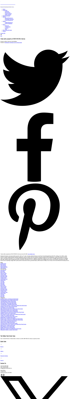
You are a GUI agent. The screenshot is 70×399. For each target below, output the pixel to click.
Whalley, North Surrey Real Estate (7, 327)
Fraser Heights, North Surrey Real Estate (9, 311)
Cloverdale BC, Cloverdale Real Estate (8, 303)
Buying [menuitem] (4, 16)
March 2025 (2, 285)
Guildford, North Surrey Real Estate (8, 313)
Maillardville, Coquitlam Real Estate (7, 317)
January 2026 (3, 274)
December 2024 (3, 289)
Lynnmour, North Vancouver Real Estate (8, 316)
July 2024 (2, 294)
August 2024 (3, 293)
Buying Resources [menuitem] (9, 18)
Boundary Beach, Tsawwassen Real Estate (9, 298)
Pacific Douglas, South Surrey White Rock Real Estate (11, 319)
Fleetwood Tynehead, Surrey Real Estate (13, 42)
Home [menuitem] (4, 9)
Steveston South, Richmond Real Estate (8, 323)
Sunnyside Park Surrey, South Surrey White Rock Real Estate (13, 324)
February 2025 (3, 286)
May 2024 (2, 296)
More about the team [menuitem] (7, 30)
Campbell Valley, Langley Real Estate (8, 301)
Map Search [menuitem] (7, 12)
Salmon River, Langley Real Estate (7, 322)
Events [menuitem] (4, 31)
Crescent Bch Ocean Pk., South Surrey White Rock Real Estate (13, 305)
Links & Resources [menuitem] (9, 20)
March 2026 (2, 272)
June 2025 (2, 282)
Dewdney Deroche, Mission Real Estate (8, 306)
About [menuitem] (4, 24)
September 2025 (3, 279)
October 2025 (3, 278)
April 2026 (2, 271)
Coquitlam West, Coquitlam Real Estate (8, 304)
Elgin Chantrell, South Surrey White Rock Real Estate (11, 308)
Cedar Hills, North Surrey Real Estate (8, 302)
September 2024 (3, 292)
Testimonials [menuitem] (7, 26)
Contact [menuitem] (6, 28)
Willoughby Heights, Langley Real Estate (8, 329)
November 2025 (3, 276)
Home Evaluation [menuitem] (8, 23)
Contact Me (2, 33)
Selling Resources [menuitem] (9, 22)
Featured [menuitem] (7, 11)
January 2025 (3, 287)
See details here (31, 254)
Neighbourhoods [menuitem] (6, 15)
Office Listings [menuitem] (8, 14)
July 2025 (2, 281)
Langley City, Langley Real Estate (7, 315)
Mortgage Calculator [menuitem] (9, 19)
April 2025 (2, 284)
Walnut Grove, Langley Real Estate (7, 325)
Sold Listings (3, 268)
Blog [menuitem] (6, 29)
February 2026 (3, 273)
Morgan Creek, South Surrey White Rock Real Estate (11, 318)
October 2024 (3, 291)
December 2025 (3, 275)
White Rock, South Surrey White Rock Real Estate (10, 328)
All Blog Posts (3, 263)
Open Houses (3, 265)
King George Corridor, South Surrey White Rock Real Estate (12, 314)
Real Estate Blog (3, 266)
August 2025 (3, 280)
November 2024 (3, 290)
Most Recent (3, 270)
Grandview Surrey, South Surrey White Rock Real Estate (12, 312)
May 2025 (2, 283)
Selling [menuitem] (4, 21)
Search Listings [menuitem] (8, 13)
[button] (2, 33)
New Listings (3, 264)
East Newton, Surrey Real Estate (7, 307)
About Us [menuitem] (7, 25)
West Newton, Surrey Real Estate (7, 326)
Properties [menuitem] (5, 10)
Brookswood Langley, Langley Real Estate (9, 300)
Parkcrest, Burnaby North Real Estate (8, 321)
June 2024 (2, 295)
